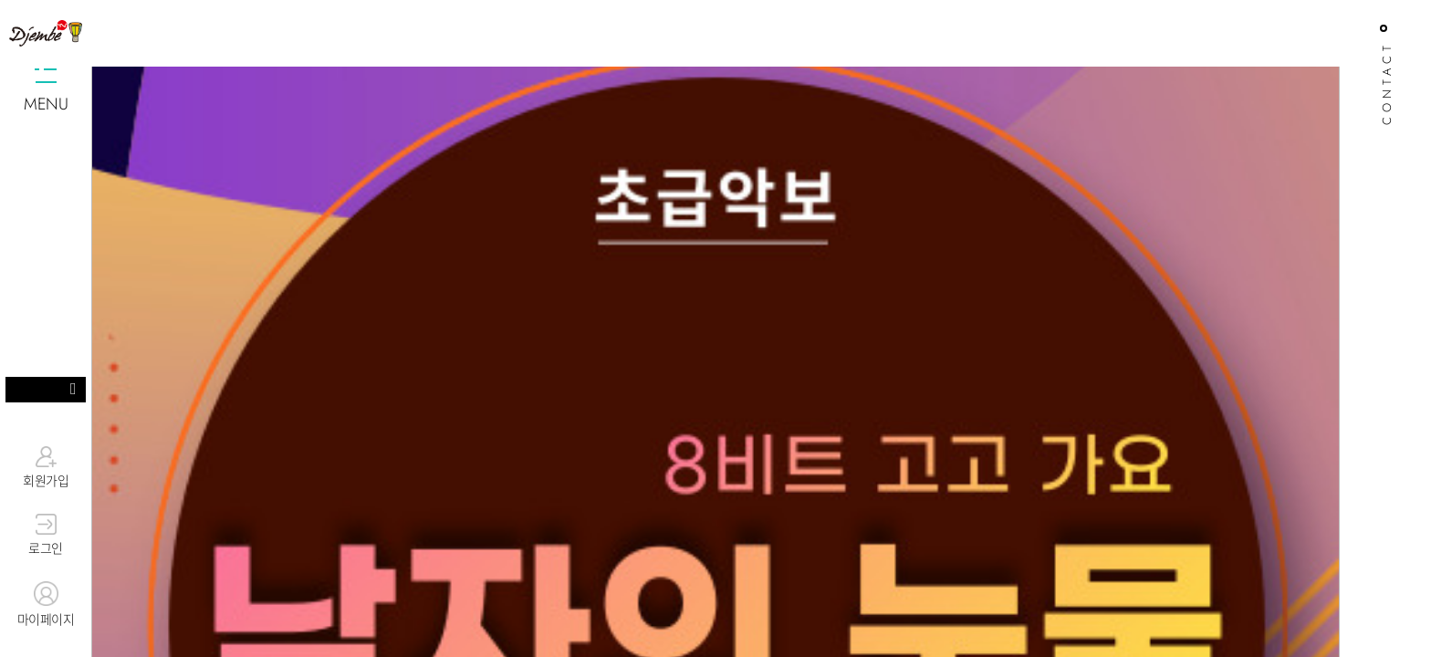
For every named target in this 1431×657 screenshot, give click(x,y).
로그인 (45, 536)
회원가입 (45, 467)
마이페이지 (45, 605)
